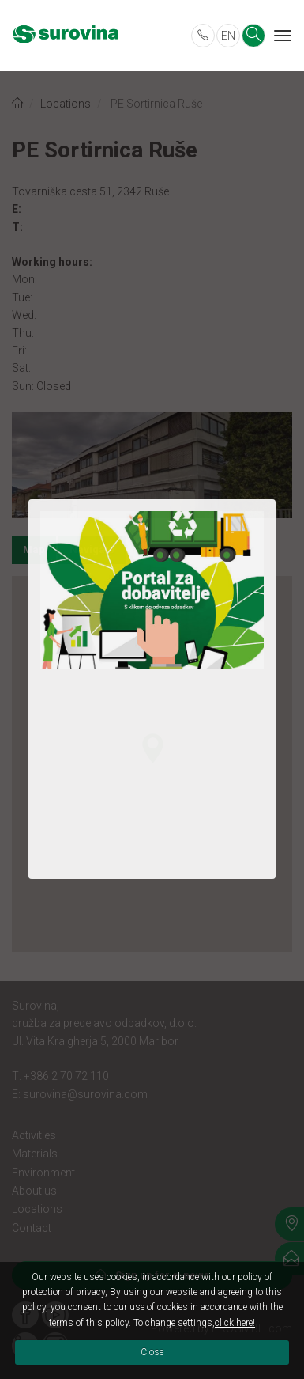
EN (228, 35)
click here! (235, 1322)
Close (152, 1352)
